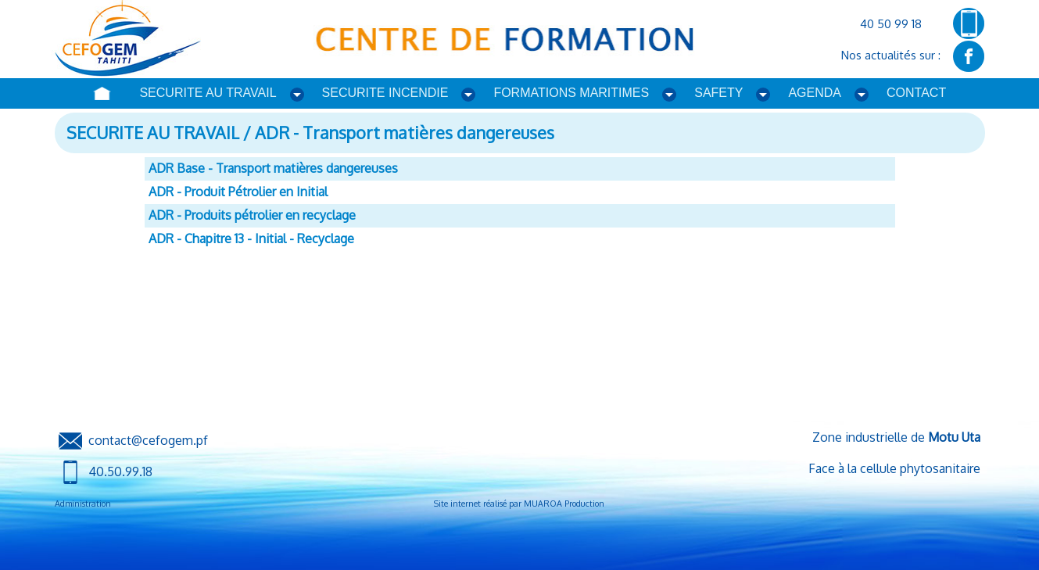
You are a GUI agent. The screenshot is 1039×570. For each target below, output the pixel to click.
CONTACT (916, 92)
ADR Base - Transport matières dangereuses (273, 168)
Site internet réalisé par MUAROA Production (519, 503)
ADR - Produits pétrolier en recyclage (252, 215)
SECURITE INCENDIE (385, 92)
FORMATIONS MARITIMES (571, 92)
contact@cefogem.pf (148, 439)
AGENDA (814, 92)
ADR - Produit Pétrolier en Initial (238, 191)
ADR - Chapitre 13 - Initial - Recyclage (251, 238)
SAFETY (718, 92)
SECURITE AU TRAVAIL (207, 92)
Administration (83, 503)
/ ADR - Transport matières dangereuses (396, 132)
